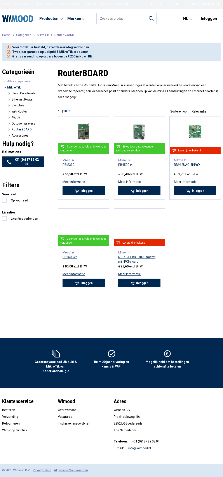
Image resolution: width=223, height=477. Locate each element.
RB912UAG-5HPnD (187, 165)
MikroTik (43, 35)
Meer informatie (74, 182)
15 (59, 111)
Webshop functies (14, 430)
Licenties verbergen (24, 218)
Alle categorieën (16, 81)
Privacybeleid (42, 470)
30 (65, 111)
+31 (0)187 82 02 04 (23, 162)
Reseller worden (69, 4)
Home (6, 4)
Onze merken (45, 4)
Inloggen (209, 18)
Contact (122, 4)
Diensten (90, 4)
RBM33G (69, 165)
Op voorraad (19, 200)
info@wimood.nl (139, 448)
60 (70, 111)
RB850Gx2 (70, 257)
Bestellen (8, 410)
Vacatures (106, 4)
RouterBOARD (64, 35)
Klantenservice (18, 401)
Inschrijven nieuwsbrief (74, 423)
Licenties (9, 212)
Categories (23, 35)
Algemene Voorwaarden (71, 470)
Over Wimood (23, 4)
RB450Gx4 (125, 165)
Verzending (10, 416)
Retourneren (11, 423)
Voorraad (9, 194)
